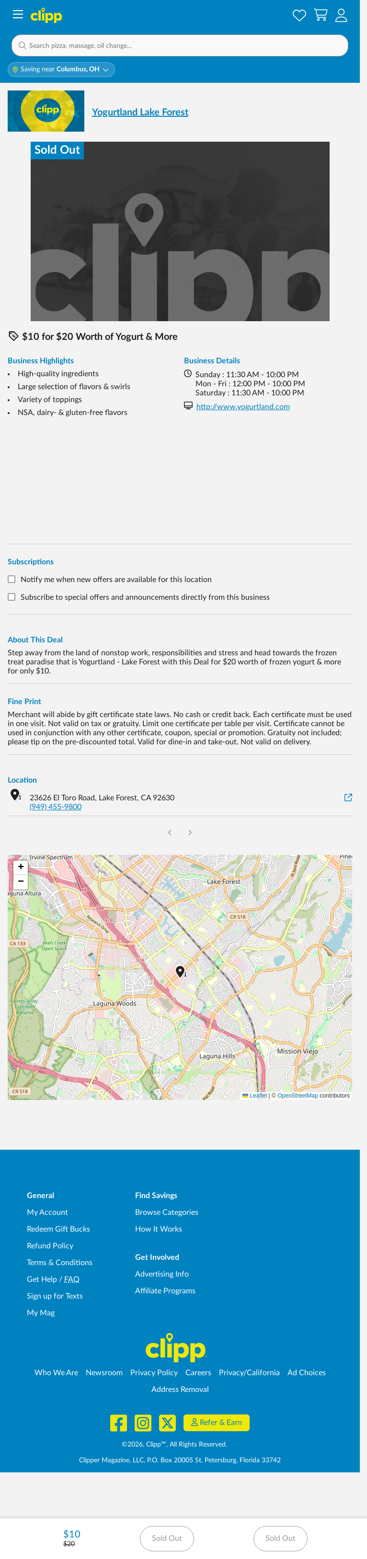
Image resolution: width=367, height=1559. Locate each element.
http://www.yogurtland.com (243, 407)
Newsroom (104, 1373)
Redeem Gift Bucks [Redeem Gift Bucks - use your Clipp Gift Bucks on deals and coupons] (58, 1229)
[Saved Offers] (299, 15)
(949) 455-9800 (55, 807)
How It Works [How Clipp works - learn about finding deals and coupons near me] (158, 1229)
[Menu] (18, 15)
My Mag (41, 1313)
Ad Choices (306, 1373)
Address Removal (180, 1389)
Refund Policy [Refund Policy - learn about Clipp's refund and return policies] (50, 1246)
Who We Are (56, 1373)
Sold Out (167, 1538)
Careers (198, 1373)
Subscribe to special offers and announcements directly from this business (145, 598)
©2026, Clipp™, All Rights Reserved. (174, 1444)
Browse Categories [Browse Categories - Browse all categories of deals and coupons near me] (166, 1212)
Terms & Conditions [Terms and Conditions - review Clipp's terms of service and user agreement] (59, 1263)
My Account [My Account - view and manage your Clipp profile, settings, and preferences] (47, 1212)
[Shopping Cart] (321, 15)
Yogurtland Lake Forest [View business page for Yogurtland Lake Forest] (140, 112)
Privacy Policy (154, 1373)
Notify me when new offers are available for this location (116, 579)
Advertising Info (162, 1274)
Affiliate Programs (165, 1291)
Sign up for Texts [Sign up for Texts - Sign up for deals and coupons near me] (55, 1296)
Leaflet (254, 1095)
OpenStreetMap (297, 1095)
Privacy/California (249, 1373)
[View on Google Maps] (348, 798)
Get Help (42, 1279)
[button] (341, 15)
